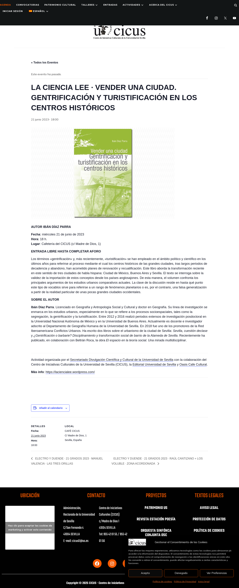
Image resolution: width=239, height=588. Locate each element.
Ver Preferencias (217, 573)
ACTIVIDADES (131, 5)
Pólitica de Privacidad (185, 581)
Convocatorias (27, 5)
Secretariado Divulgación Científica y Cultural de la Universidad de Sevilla (121, 359)
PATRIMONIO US (156, 508)
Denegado (181, 573)
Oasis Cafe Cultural (193, 364)
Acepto (145, 573)
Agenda (5, 5)
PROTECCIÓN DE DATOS (209, 519)
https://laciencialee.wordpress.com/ (70, 372)
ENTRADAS (110, 5)
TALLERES (87, 5)
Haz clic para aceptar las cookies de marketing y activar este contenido (30, 527)
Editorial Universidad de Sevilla (154, 364)
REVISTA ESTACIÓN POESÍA (156, 519)
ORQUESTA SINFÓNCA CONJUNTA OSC (156, 532)
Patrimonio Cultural (60, 5)
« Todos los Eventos (44, 62)
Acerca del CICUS (161, 5)
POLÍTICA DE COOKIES (209, 530)
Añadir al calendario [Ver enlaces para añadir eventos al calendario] (51, 408)
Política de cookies (162, 581)
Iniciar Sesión (13, 11)
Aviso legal (204, 581)
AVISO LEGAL (209, 508)
